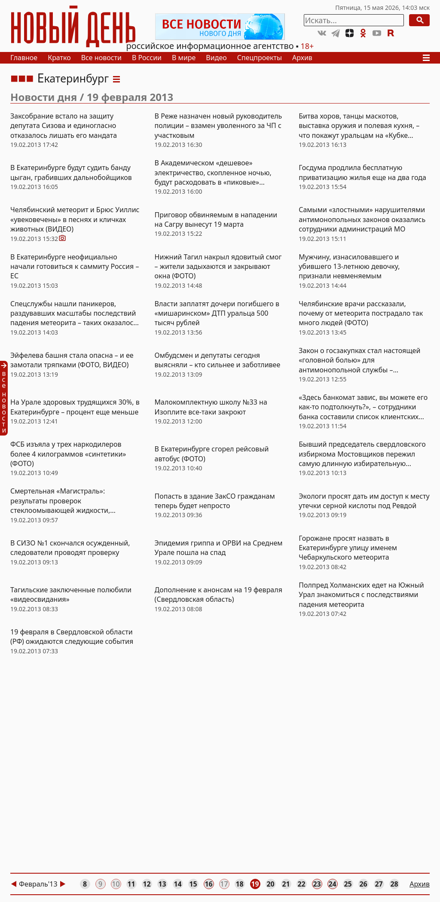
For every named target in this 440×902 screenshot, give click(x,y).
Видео (216, 57)
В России (147, 57)
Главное (23, 57)
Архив (302, 57)
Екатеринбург (73, 78)
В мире (184, 57)
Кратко (59, 57)
